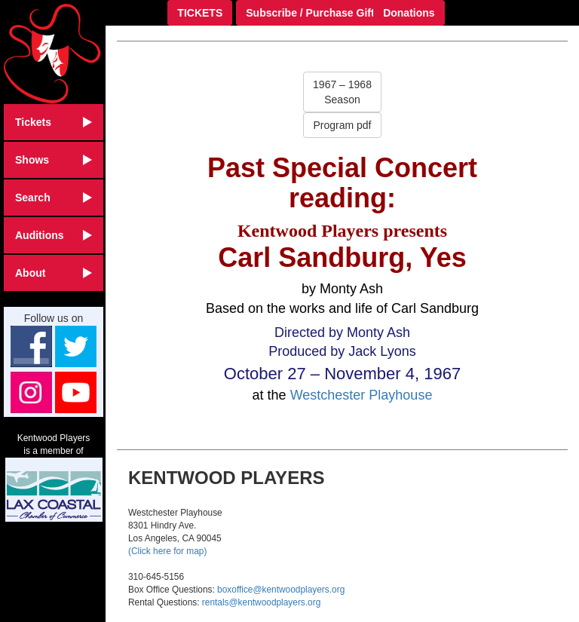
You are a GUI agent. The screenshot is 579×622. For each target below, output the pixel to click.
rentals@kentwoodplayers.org (261, 602)
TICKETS (199, 13)
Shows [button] (53, 160)
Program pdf (342, 125)
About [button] (53, 273)
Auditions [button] (53, 235)
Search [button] (53, 198)
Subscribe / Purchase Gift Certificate (337, 13)
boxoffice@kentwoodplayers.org (281, 589)
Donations (408, 13)
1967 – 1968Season (342, 92)
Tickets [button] (53, 122)
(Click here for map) (167, 551)
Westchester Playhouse (361, 395)
